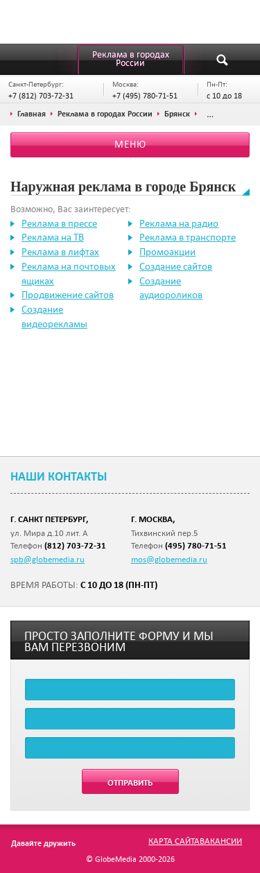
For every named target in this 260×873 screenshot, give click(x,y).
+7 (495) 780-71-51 (144, 95)
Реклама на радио (178, 223)
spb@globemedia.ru (47, 558)
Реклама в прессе (59, 223)
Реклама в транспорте (187, 237)
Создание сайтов (175, 266)
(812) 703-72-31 (75, 545)
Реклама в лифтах (60, 251)
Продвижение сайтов (67, 294)
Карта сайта (174, 840)
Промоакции (167, 251)
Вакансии (221, 840)
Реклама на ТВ (52, 237)
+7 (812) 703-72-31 (40, 95)
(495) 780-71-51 (196, 545)
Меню (130, 144)
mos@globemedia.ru (169, 558)
